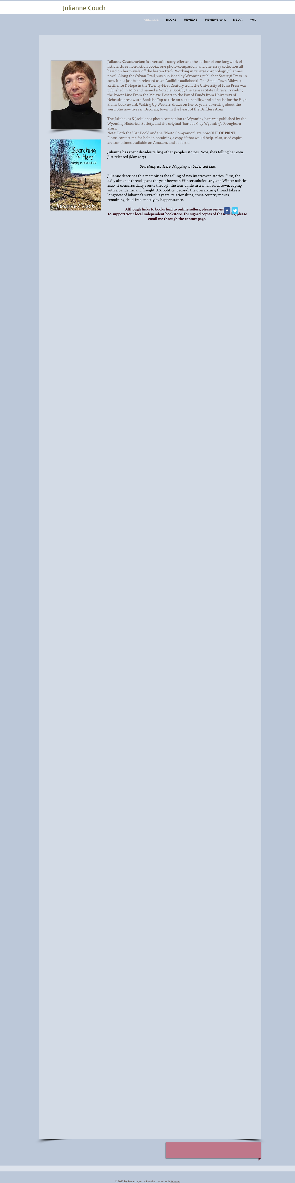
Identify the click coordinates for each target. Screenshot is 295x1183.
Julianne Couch (84, 7)
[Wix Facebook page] (227, 210)
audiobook (188, 80)
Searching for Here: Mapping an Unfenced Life (177, 166)
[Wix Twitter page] (235, 210)
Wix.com (175, 1181)
